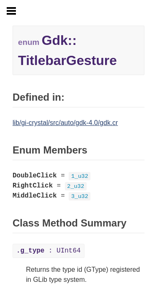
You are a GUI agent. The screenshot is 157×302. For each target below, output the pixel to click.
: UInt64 (48, 251)
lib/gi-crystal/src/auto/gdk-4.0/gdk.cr (65, 122)
